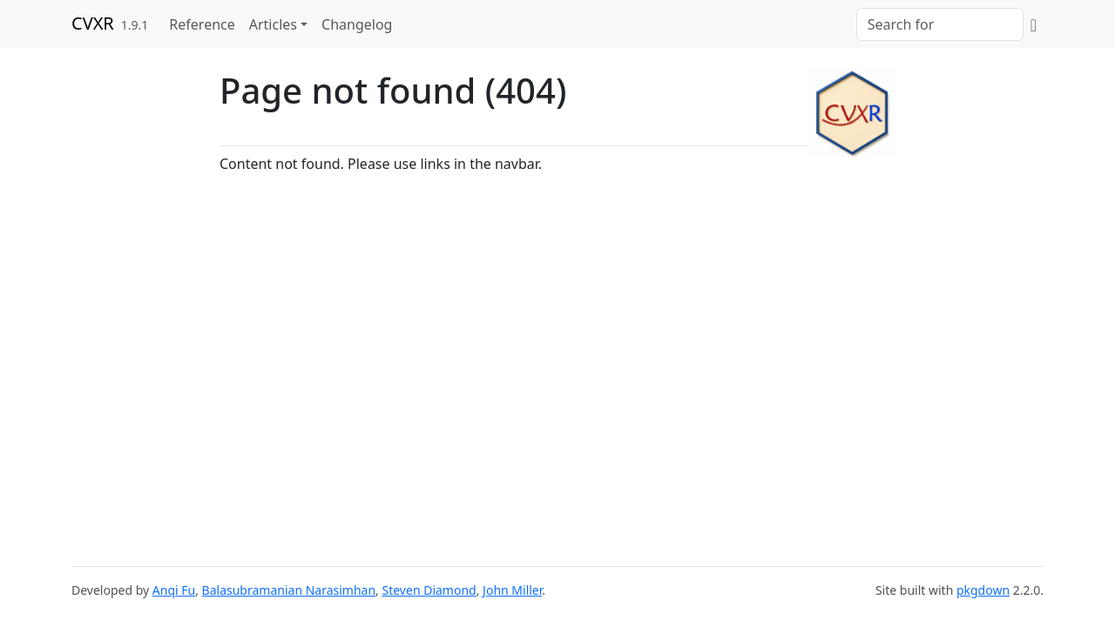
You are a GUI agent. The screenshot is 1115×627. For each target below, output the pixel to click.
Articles (273, 24)
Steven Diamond (429, 590)
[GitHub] (1034, 24)
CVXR (92, 23)
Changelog (356, 24)
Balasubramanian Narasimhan (289, 590)
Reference (201, 24)
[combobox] (940, 24)
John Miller (512, 590)
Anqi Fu (173, 590)
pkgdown (983, 590)
